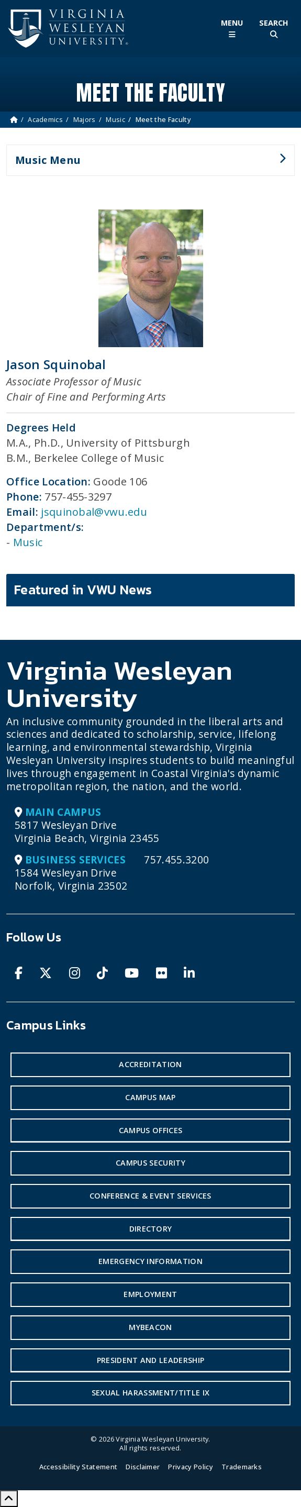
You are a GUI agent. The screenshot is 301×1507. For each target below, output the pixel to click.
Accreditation (150, 1064)
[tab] (150, 590)
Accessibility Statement (78, 1466)
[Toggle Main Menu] (232, 28)
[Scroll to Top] (9, 1498)
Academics (45, 119)
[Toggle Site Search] (274, 28)
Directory (150, 1229)
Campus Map (150, 1097)
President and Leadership (151, 1360)
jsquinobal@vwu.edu (94, 512)
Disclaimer (143, 1466)
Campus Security (150, 1163)
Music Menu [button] (146, 164)
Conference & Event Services (150, 1196)
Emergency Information (150, 1261)
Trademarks (241, 1466)
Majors (84, 119)
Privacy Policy (190, 1466)
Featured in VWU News (83, 590)
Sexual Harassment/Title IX (150, 1393)
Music (115, 119)
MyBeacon (150, 1327)
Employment (150, 1294)
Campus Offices (150, 1130)
